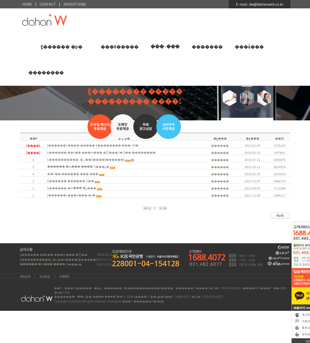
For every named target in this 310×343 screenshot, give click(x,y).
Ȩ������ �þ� (61, 46)
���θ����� (120, 46)
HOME (27, 4)
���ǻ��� (249, 46)
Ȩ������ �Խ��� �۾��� (71, 188)
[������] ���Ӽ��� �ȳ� (71, 195)
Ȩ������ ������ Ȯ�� (70, 181)
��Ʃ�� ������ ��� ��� (72, 174)
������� (207, 46)
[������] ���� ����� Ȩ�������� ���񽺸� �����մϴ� (93, 145)
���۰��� (165, 46)
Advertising (74, 4)
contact (48, 4)
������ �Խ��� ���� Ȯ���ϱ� (78, 166)
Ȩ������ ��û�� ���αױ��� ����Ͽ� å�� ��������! (101, 152)
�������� (46, 72)
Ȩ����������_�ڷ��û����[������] (85, 159)
